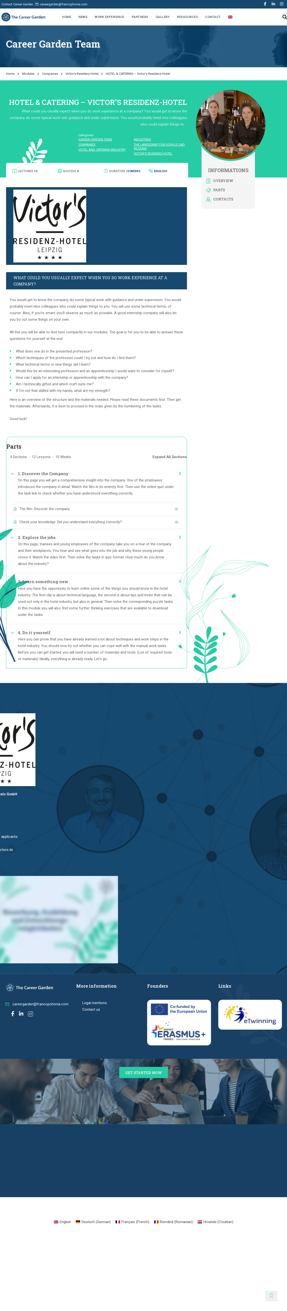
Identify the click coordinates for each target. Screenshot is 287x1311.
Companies (50, 74)
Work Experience (109, 17)
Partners (140, 17)
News (82, 17)
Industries (142, 139)
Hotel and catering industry (102, 149)
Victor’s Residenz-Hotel (82, 74)
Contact (213, 17)
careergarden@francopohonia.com (36, 1004)
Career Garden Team (95, 139)
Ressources (187, 17)
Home (66, 17)
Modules (28, 74)
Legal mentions (94, 1003)
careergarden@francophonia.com (61, 4)
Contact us (91, 1009)
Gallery (163, 17)
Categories (86, 135)
